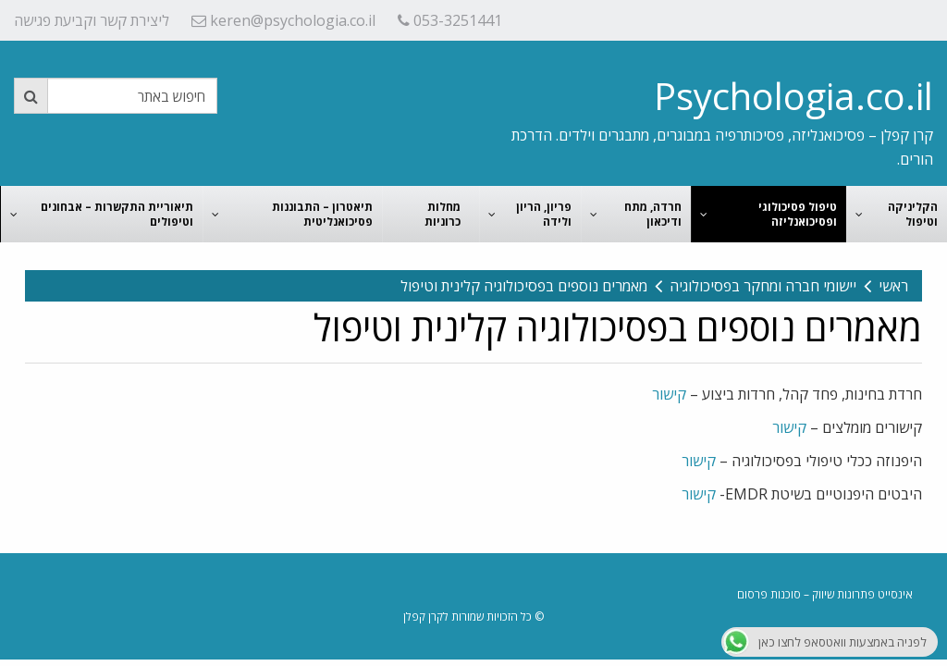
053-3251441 (450, 20)
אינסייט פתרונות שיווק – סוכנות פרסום (825, 594)
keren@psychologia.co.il (283, 20)
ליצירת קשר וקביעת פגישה (91, 20)
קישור (669, 394)
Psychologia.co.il (793, 95)
